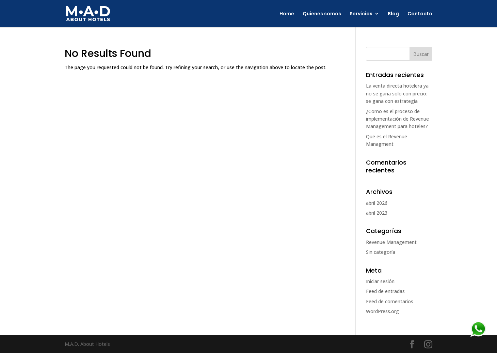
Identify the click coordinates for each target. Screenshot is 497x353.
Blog (393, 14)
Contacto (419, 14)
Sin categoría (380, 252)
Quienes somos (322, 14)
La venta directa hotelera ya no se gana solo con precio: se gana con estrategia (397, 93)
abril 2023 (376, 213)
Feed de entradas (385, 291)
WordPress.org (382, 311)
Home (286, 14)
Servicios (361, 14)
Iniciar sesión (380, 281)
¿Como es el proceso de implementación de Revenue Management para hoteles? (397, 119)
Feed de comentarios (389, 301)
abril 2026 (376, 203)
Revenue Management (391, 242)
